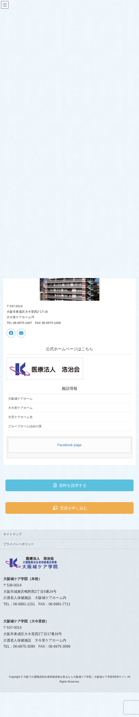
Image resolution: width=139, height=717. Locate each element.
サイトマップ (12, 534)
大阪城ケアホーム (20, 398)
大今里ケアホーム (20, 408)
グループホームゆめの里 (25, 426)
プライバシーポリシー (18, 544)
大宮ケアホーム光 (20, 417)
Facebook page (69, 445)
